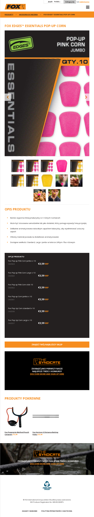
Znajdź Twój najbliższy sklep (47, 344)
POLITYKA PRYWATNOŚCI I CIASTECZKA (56, 511)
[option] (47, 93)
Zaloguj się (69, 2)
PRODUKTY (9, 14)
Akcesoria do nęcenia (28, 14)
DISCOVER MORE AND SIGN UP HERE (47, 374)
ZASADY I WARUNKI (29, 511)
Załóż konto (84, 2)
